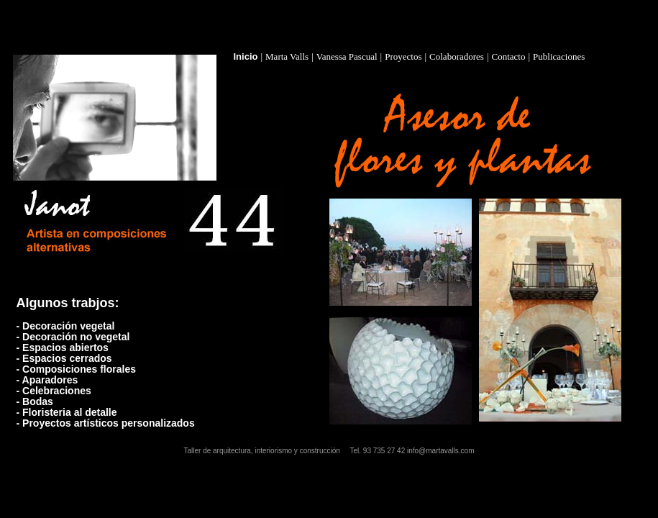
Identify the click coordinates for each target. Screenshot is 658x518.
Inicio (246, 56)
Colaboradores (456, 56)
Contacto (509, 56)
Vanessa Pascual (347, 56)
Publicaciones (559, 56)
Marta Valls (287, 56)
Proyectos (403, 56)
